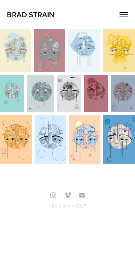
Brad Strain (30, 14)
